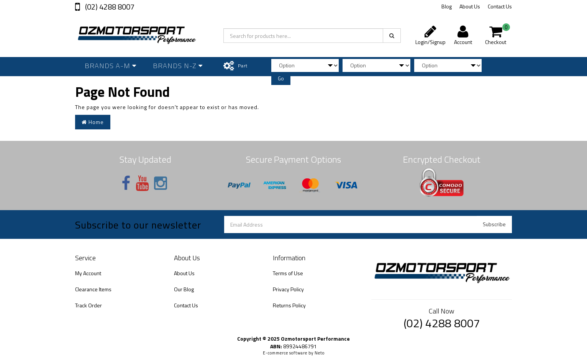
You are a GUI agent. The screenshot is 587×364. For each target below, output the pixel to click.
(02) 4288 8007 (109, 7)
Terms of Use (288, 273)
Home (93, 122)
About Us (469, 6)
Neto (320, 353)
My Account (88, 273)
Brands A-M (110, 65)
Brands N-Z (178, 65)
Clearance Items (93, 289)
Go (281, 78)
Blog (446, 6)
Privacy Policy (288, 289)
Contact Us (500, 6)
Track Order (88, 305)
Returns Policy (289, 305)
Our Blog (184, 289)
